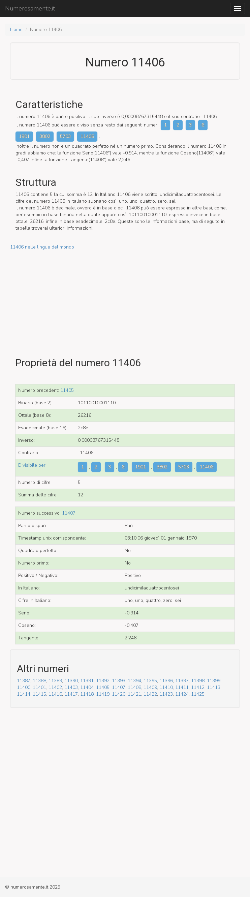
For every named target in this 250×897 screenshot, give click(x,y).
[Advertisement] (125, 298)
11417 (71, 694)
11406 (87, 136)
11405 (67, 390)
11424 (182, 694)
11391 (87, 680)
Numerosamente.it (30, 8)
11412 (198, 687)
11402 (55, 687)
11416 (55, 694)
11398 (198, 680)
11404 (87, 687)
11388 (39, 680)
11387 (23, 680)
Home (16, 29)
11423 (166, 694)
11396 (166, 680)
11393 (118, 680)
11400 (23, 687)
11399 (213, 680)
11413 (213, 687)
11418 (87, 694)
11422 (150, 694)
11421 (134, 694)
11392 (103, 680)
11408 (134, 687)
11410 (166, 687)
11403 (71, 687)
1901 (24, 136)
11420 (118, 694)
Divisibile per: (32, 465)
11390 (71, 680)
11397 (182, 680)
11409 (150, 687)
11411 (182, 687)
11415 (39, 694)
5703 (65, 136)
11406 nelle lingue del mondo (42, 247)
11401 (39, 687)
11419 (103, 694)
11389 (55, 680)
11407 (68, 513)
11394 (134, 680)
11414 (23, 694)
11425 (198, 694)
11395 (150, 680)
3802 (44, 136)
